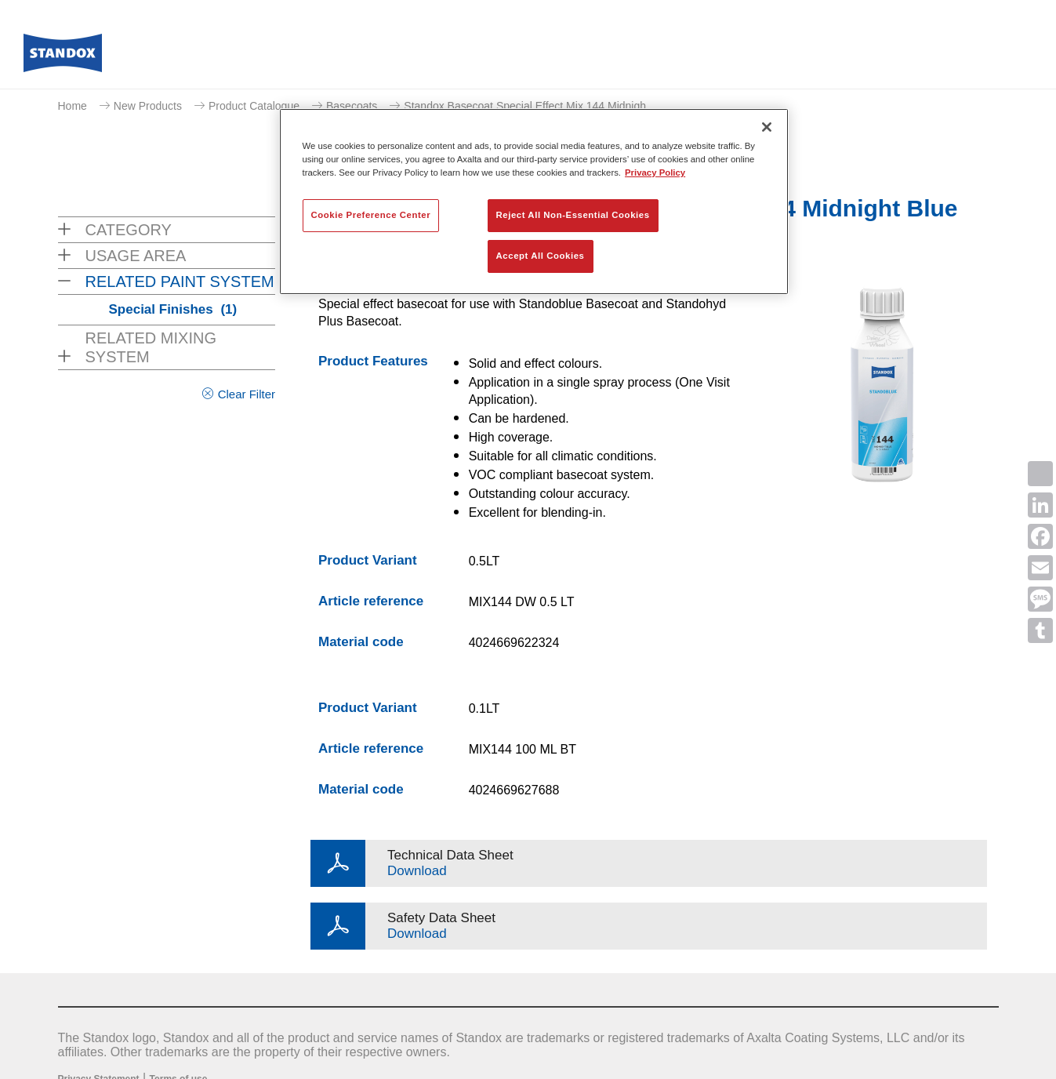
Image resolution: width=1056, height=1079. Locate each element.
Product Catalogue (254, 106)
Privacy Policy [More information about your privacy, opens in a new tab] (655, 172)
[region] (534, 201)
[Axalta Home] (63, 57)
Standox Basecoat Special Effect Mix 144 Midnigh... (529, 106)
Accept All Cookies (540, 255)
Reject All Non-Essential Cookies (573, 215)
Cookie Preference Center (371, 215)
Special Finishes (173, 309)
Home (72, 106)
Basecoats (351, 106)
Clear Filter (246, 394)
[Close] (766, 127)
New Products (148, 106)
